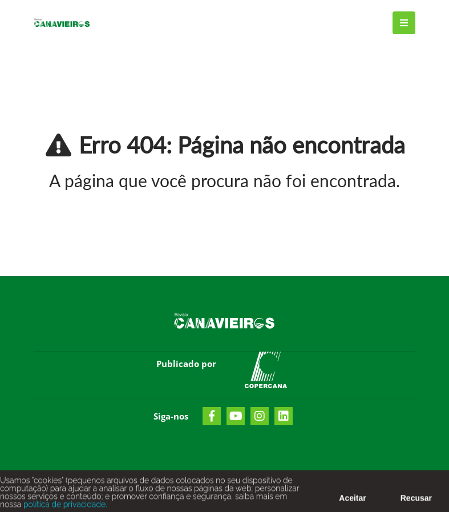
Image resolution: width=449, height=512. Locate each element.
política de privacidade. (64, 506)
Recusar (416, 500)
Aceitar (352, 500)
